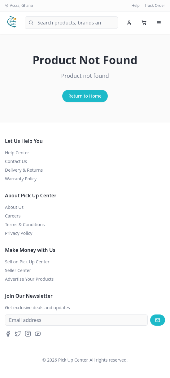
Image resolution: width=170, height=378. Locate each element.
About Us (14, 207)
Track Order (155, 5)
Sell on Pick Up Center (27, 262)
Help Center (17, 153)
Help (136, 5)
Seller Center (18, 270)
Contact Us (16, 161)
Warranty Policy (21, 179)
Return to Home (85, 96)
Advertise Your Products (29, 279)
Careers (12, 216)
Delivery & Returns (24, 170)
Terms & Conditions (25, 224)
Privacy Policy (18, 233)
